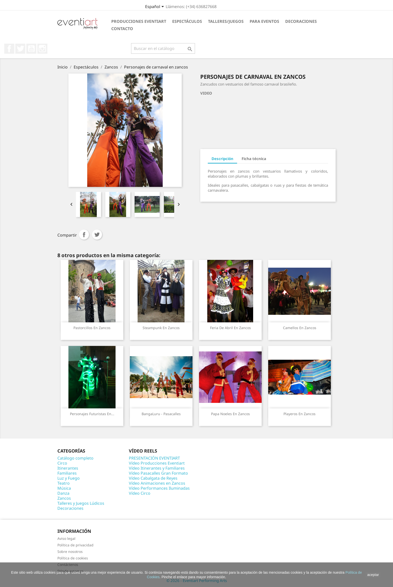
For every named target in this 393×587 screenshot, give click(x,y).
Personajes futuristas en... (92, 413)
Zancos (64, 498)
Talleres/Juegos (226, 21)
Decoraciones (301, 21)
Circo (62, 463)
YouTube (31, 49)
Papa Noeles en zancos (230, 413)
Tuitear (97, 235)
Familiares (67, 473)
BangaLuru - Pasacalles (161, 413)
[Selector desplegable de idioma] (155, 7)
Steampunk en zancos (161, 327)
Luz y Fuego (68, 478)
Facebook (9, 49)
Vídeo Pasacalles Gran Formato (158, 473)
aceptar (373, 575)
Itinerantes (67, 468)
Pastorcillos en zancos (92, 327)
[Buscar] (163, 48)
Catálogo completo (75, 458)
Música (64, 488)
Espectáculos (187, 21)
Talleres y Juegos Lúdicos (80, 503)
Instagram (42, 49)
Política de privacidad (75, 545)
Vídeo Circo (139, 493)
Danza (63, 493)
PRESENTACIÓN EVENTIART (154, 458)
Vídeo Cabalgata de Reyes (153, 478)
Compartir (84, 235)
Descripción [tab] (222, 158)
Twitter (20, 49)
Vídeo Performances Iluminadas (159, 488)
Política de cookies (72, 558)
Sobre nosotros (70, 551)
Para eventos (264, 21)
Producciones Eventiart (138, 21)
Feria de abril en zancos (230, 327)
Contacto (122, 28)
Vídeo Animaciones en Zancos (157, 483)
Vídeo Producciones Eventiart (157, 463)
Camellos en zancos (299, 327)
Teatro (63, 483)
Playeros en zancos (299, 413)
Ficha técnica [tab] (254, 158)
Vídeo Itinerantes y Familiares (157, 468)
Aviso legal (66, 538)
